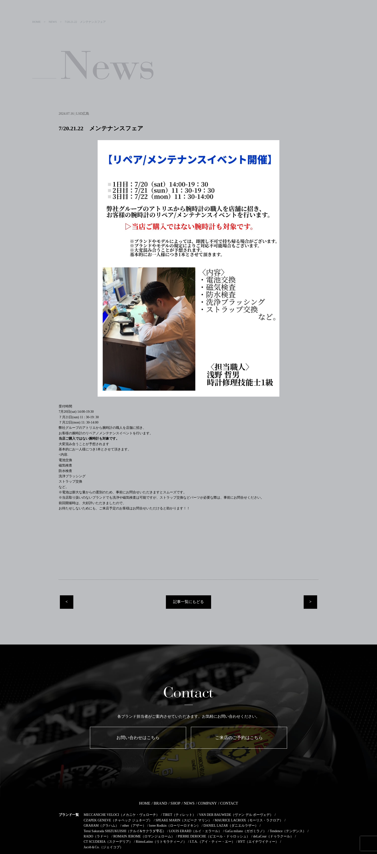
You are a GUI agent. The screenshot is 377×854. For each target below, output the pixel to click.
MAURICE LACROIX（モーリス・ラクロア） (249, 820)
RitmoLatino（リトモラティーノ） (161, 841)
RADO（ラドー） (97, 836)
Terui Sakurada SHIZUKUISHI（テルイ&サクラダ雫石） (125, 831)
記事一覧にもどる (188, 602)
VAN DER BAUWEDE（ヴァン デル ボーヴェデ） (236, 815)
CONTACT (229, 803)
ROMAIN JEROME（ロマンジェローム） (144, 836)
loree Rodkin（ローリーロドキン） (174, 825)
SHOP (175, 803)
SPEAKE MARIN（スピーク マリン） (184, 820)
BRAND (160, 803)
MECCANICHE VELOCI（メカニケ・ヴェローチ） (121, 815)
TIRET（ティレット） (179, 815)
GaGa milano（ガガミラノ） (245, 831)
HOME (144, 803)
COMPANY (207, 803)
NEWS (189, 803)
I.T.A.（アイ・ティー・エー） (212, 841)
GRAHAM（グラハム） (101, 825)
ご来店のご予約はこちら (239, 737)
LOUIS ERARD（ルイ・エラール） (195, 831)
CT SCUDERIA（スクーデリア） (108, 841)
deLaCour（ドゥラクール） (273, 836)
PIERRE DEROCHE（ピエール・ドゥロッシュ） (214, 836)
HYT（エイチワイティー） (258, 841)
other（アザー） (134, 825)
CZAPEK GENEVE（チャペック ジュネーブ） (118, 820)
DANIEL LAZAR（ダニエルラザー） (230, 825)
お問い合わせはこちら (138, 737)
